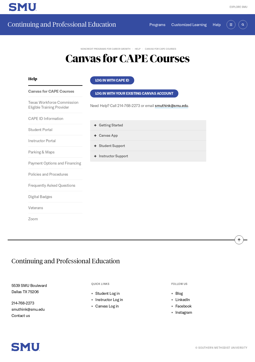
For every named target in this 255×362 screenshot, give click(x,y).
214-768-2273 (22, 303)
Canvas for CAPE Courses (51, 91)
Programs (157, 24)
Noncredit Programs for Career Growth (105, 48)
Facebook (183, 306)
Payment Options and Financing (54, 163)
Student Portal (40, 129)
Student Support (109, 146)
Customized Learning (189, 24)
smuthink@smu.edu (171, 105)
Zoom (33, 218)
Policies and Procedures (48, 174)
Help (217, 24)
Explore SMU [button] (238, 6)
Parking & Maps (41, 152)
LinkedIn (182, 299)
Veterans (35, 207)
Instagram (183, 312)
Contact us (20, 315)
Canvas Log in (107, 306)
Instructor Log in (109, 299)
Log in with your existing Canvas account (134, 93)
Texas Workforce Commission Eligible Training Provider (53, 105)
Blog (179, 293)
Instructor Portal (42, 140)
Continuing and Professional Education (62, 24)
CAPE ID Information (45, 118)
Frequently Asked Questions (51, 185)
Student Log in (107, 293)
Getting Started (108, 125)
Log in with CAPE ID (112, 80)
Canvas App (106, 135)
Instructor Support (111, 156)
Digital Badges (40, 196)
